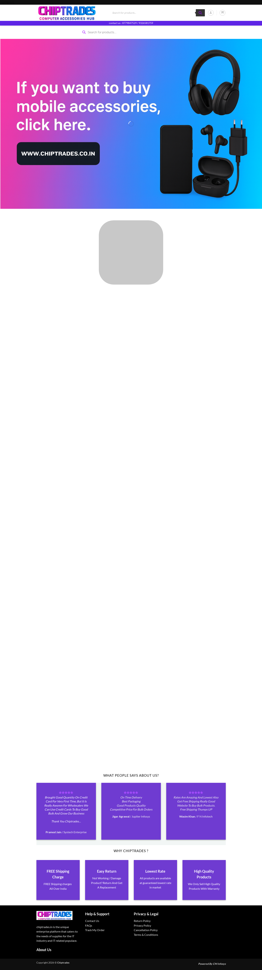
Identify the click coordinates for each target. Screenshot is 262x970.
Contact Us (92, 920)
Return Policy (142, 920)
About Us (43, 950)
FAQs (88, 925)
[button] (211, 13)
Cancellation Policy (146, 930)
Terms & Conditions (146, 934)
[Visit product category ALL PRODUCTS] (131, 252)
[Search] (200, 12)
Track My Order (95, 930)
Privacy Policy (142, 925)
